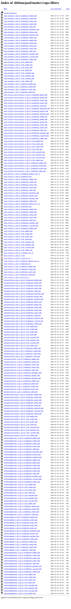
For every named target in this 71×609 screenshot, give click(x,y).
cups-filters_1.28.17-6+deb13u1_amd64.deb (20, 209)
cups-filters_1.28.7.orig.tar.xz (16, 277)
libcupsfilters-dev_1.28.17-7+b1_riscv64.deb (21, 343)
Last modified (55, 9)
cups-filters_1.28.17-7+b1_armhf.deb (18, 236)
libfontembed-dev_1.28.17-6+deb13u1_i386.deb (21, 473)
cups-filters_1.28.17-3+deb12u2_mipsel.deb (20, 196)
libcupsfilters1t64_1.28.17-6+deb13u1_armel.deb (23, 400)
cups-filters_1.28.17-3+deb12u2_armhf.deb (20, 187)
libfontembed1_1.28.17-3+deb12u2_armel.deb (20, 522)
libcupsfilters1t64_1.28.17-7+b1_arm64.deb (20, 419)
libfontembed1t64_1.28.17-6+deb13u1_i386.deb (21, 563)
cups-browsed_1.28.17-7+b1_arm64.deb (18, 65)
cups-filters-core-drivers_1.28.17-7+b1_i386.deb (23, 149)
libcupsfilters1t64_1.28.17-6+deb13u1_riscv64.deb (23, 411)
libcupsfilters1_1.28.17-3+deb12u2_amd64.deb (21, 359)
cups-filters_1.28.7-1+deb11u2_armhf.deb (20, 272)
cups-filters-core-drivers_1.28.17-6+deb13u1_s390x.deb (25, 138)
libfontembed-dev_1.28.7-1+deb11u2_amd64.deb (21, 506)
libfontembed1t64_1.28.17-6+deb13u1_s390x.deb (22, 572)
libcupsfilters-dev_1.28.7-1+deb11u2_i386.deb (22, 356)
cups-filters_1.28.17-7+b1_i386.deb (18, 239)
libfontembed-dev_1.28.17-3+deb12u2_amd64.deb (22, 438)
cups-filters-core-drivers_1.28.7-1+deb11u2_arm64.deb (25, 166)
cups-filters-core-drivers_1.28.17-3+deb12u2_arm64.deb (25, 97)
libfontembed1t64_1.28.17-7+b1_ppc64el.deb (20, 588)
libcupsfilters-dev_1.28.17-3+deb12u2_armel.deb (23, 285)
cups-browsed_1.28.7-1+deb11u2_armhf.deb (20, 89)
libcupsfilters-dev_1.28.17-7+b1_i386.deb (20, 334)
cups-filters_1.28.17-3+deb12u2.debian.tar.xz (22, 174)
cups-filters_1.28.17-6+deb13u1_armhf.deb (20, 217)
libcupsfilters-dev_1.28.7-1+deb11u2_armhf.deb (22, 354)
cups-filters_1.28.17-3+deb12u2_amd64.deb (20, 179)
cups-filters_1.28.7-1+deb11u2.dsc (17, 264)
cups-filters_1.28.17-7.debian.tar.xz (18, 253)
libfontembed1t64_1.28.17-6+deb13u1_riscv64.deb (23, 569)
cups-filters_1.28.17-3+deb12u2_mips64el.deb (21, 193)
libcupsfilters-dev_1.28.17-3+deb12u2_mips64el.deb (24, 294)
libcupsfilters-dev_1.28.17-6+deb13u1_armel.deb (23, 310)
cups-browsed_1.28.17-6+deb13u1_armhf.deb (20, 48)
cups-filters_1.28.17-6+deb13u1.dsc (18, 206)
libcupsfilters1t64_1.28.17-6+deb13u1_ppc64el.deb (23, 408)
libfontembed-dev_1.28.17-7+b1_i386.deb (19, 493)
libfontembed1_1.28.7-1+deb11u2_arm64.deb (20, 544)
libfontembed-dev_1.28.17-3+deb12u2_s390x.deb (22, 460)
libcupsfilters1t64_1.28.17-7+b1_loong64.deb (21, 427)
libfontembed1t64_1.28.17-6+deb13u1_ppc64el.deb (23, 566)
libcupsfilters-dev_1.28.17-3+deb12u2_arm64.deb (23, 283)
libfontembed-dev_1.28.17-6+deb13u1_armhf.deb (22, 471)
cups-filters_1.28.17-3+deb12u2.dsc (18, 176)
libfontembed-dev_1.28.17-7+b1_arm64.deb (20, 487)
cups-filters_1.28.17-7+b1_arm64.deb (18, 234)
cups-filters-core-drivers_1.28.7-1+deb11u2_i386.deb (25, 171)
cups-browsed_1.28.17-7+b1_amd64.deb (18, 62)
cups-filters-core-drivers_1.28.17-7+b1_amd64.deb (23, 141)
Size (67, 9)
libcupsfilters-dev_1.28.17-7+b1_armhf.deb (20, 332)
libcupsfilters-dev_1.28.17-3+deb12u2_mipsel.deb (23, 296)
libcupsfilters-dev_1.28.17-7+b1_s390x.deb (20, 345)
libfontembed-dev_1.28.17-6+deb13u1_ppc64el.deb (23, 476)
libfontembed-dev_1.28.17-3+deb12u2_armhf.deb (22, 446)
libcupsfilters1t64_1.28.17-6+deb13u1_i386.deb (22, 405)
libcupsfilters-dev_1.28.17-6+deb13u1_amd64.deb (23, 304)
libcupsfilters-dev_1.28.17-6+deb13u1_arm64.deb (23, 307)
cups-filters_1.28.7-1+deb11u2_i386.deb (19, 275)
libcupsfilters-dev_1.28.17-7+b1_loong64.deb (21, 337)
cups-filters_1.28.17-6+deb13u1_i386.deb (20, 220)
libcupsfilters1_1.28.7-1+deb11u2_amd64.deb (21, 384)
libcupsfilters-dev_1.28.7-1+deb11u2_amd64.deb (22, 348)
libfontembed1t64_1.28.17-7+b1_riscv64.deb (20, 591)
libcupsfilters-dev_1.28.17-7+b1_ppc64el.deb (21, 340)
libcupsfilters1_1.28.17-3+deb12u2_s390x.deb (21, 381)
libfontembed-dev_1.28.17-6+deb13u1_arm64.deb (22, 465)
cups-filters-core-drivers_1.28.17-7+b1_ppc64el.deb (24, 155)
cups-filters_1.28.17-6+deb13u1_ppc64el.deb (21, 223)
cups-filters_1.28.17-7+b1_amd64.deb (18, 231)
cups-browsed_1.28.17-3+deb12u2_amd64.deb (20, 16)
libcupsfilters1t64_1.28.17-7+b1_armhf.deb (20, 422)
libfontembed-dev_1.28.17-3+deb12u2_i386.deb (21, 449)
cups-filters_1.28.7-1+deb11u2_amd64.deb (20, 266)
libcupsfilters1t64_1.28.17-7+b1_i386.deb (20, 424)
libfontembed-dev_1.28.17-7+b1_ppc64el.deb (20, 498)
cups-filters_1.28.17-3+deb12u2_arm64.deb (20, 182)
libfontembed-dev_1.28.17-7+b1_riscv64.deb (20, 501)
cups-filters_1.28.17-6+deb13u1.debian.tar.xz (22, 204)
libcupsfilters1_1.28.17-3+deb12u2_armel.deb (21, 364)
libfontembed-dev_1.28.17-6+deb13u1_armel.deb (22, 468)
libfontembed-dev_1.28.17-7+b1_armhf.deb (20, 490)
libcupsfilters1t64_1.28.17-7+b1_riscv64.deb (21, 433)
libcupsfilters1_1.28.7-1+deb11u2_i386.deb (20, 392)
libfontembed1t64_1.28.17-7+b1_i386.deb (19, 582)
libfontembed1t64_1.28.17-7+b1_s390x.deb (20, 593)
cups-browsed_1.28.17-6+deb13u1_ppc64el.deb (21, 54)
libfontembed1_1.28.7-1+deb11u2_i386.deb (20, 550)
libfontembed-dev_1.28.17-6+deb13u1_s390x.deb (22, 482)
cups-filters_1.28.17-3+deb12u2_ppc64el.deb (21, 198)
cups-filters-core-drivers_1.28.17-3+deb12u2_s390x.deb (25, 116)
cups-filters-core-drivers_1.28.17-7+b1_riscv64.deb (24, 157)
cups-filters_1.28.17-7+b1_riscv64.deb (19, 247)
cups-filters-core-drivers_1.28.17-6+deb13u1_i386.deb (25, 130)
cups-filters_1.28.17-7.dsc (14, 255)
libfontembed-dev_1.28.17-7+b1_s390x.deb (20, 503)
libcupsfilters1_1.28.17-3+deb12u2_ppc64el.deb (22, 378)
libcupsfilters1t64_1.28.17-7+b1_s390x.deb (20, 435)
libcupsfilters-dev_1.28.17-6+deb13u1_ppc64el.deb (23, 318)
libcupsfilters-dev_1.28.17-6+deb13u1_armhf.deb (23, 313)
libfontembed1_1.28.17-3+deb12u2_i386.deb (20, 528)
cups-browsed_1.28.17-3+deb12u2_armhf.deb (20, 24)
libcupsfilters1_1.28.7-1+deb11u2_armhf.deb (21, 389)
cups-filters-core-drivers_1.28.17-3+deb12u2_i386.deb (25, 106)
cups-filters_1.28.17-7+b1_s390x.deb (18, 250)
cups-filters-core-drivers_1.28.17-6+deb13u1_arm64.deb (25, 122)
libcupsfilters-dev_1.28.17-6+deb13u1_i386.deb (22, 315)
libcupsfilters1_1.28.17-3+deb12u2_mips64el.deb (23, 373)
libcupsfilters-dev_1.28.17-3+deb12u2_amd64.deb (23, 280)
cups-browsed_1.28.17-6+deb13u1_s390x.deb (20, 59)
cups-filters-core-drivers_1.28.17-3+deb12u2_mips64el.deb (27, 108)
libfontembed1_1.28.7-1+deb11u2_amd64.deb (20, 542)
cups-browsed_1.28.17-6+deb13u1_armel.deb (20, 46)
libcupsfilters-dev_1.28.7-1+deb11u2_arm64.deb (22, 351)
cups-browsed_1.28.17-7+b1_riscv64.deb (19, 78)
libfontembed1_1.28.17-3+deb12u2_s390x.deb (20, 539)
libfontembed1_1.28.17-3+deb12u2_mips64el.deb (22, 531)
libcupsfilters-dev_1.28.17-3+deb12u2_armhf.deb (23, 288)
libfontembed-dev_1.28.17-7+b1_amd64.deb (20, 484)
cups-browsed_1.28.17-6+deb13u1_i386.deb (20, 51)
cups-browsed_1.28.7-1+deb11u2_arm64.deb (20, 87)
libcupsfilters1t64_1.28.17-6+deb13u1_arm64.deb (23, 397)
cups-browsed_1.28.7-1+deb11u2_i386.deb (19, 92)
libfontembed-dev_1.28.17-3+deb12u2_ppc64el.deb (23, 457)
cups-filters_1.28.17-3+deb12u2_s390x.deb (20, 201)
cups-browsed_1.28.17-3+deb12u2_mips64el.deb (21, 29)
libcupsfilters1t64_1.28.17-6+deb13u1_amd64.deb (23, 394)
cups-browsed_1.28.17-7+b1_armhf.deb (18, 67)
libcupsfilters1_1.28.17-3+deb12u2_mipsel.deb (22, 375)
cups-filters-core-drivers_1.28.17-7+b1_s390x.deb (23, 160)
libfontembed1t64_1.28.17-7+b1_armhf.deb (20, 580)
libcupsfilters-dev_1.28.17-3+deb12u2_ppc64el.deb (23, 299)
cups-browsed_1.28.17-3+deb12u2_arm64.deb (20, 18)
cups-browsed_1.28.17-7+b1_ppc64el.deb (19, 76)
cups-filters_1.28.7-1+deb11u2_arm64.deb (20, 269)
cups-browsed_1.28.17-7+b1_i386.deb (18, 70)
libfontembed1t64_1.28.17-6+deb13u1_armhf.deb (22, 561)
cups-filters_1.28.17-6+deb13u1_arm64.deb (20, 212)
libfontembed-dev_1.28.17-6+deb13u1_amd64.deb (22, 463)
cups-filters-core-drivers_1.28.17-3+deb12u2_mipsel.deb (26, 111)
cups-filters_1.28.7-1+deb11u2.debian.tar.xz (21, 261)
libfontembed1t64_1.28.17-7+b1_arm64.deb (20, 577)
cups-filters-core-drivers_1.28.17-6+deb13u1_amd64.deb (25, 119)
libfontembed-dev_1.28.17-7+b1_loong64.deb (20, 495)
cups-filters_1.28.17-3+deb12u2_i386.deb (20, 190)
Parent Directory (10, 13)
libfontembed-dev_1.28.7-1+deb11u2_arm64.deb (21, 509)
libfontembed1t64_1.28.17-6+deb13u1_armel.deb (22, 558)
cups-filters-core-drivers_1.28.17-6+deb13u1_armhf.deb (25, 127)
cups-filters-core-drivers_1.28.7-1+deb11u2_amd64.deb (25, 163)
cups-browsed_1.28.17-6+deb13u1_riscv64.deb (21, 57)
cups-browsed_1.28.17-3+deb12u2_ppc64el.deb (21, 35)
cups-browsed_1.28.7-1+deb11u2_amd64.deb (20, 84)
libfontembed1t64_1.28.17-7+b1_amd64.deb (20, 574)
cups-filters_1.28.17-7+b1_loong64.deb (19, 242)
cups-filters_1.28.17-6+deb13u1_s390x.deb (20, 228)
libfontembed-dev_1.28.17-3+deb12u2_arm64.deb (22, 441)
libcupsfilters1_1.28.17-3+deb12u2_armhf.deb (21, 367)
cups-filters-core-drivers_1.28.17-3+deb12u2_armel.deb (25, 100)
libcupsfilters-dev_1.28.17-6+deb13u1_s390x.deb (23, 324)
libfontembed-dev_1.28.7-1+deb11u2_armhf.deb (21, 512)
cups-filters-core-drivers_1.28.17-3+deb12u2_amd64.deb (25, 95)
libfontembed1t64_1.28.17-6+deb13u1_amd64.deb (22, 552)
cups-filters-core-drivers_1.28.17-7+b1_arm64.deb (23, 144)
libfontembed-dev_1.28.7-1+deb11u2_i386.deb (21, 514)
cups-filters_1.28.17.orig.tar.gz (17, 258)
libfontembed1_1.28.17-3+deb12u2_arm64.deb (20, 520)
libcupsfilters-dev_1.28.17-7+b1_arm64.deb (20, 329)
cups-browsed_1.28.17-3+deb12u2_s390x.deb (20, 37)
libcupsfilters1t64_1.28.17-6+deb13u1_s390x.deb (23, 413)
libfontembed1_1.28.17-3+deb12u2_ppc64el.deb (21, 536)
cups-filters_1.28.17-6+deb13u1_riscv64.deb (21, 225)
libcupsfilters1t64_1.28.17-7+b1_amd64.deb (20, 416)
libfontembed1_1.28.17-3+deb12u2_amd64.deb (20, 517)
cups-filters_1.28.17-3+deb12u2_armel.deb (20, 185)
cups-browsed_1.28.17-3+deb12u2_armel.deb (20, 21)
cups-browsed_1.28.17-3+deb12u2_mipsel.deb (20, 32)
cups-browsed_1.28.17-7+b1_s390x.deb (18, 81)
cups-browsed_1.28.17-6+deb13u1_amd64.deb (20, 40)
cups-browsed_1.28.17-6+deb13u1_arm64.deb (20, 43)
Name (5, 9)
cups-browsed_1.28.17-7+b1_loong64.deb (19, 73)
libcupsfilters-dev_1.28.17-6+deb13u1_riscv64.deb (23, 321)
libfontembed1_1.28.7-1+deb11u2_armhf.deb (20, 547)
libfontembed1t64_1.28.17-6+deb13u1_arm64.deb (22, 555)
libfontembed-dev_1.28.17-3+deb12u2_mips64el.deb (23, 452)
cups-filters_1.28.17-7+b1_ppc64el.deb (19, 245)
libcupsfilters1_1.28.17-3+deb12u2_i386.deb (21, 370)
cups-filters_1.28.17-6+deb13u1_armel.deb (20, 215)
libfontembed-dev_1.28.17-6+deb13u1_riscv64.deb (23, 479)
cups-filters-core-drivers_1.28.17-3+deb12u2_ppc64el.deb (26, 114)
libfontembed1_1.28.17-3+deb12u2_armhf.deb (20, 525)
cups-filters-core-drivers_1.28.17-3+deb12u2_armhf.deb (25, 103)
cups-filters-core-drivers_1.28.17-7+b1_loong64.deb (24, 152)
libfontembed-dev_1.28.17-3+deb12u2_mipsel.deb (22, 454)
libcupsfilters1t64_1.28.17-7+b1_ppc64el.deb (21, 430)
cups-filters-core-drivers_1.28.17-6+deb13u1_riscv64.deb (26, 136)
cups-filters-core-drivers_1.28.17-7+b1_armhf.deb (23, 146)
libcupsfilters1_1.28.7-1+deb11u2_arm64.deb (21, 386)
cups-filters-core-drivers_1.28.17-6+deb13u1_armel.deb (25, 125)
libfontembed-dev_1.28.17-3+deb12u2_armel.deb (22, 443)
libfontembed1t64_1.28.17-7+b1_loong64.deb (20, 585)
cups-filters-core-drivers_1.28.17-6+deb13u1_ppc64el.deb (26, 133)
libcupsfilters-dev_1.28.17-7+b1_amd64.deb (20, 326)
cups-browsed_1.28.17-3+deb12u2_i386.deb (20, 27)
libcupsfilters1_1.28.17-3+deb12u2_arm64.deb (21, 362)
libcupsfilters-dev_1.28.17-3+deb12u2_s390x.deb (23, 302)
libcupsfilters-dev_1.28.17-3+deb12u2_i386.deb (22, 291)
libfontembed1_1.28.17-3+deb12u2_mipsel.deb (21, 533)
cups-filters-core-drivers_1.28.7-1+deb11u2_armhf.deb (25, 168)
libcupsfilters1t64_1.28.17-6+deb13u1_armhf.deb (23, 403)
